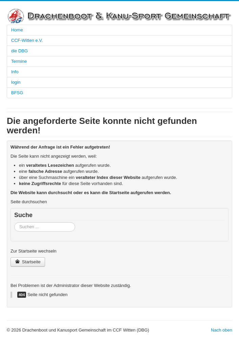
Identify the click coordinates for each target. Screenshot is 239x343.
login (15, 82)
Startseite (28, 261)
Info (15, 71)
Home (17, 29)
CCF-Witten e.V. (27, 40)
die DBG (19, 50)
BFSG (17, 92)
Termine (19, 61)
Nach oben (221, 330)
